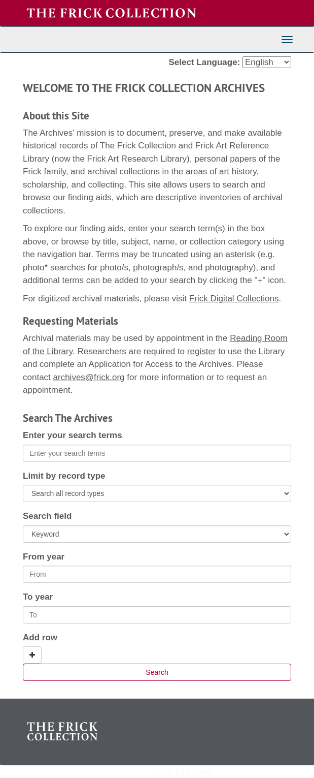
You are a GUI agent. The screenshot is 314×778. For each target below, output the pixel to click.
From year (43, 557)
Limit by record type (64, 476)
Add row (40, 637)
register (201, 351)
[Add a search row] (32, 655)
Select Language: (204, 62)
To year (38, 597)
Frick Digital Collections (234, 298)
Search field (47, 516)
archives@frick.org (89, 377)
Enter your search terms (72, 435)
